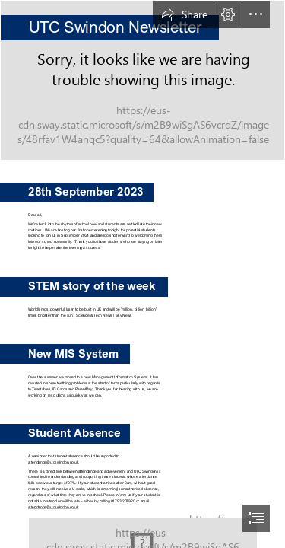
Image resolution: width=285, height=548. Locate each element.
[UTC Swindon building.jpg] (142, 80)
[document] (142, 274)
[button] (183, 14)
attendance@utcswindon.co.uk (53, 462)
